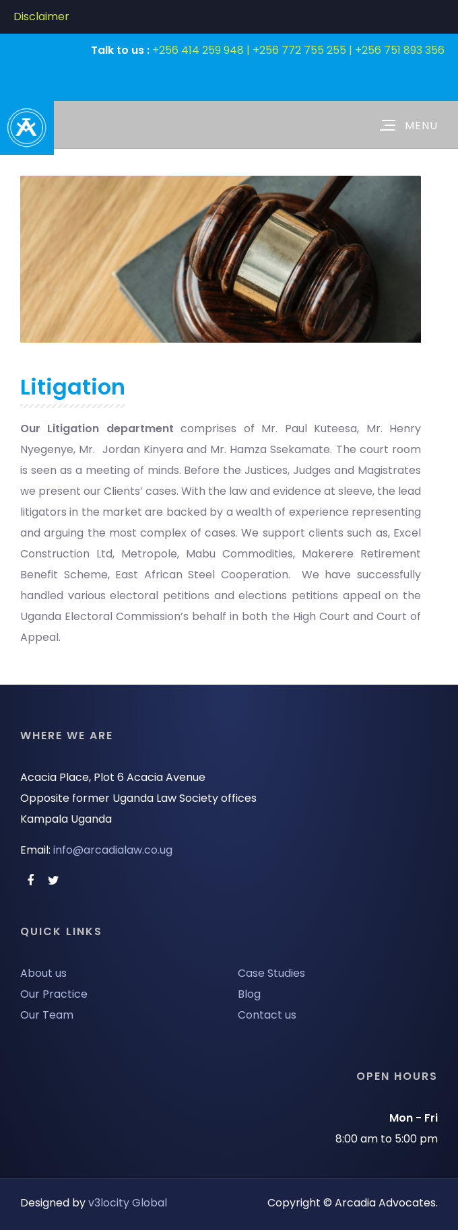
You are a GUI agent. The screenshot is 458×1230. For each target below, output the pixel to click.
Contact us (267, 1015)
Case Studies (271, 973)
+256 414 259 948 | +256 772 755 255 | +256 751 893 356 (298, 50)
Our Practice (54, 994)
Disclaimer (41, 16)
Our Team (46, 1015)
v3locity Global (127, 1202)
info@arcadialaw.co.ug (112, 850)
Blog (249, 994)
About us (43, 973)
